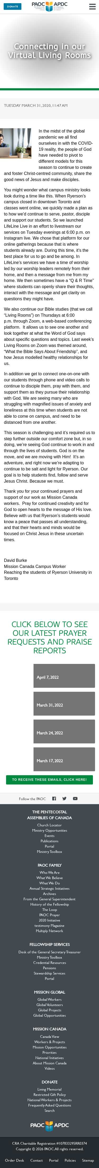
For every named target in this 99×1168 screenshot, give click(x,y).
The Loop (49, 909)
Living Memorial (49, 1089)
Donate (12, 6)
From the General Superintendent (49, 898)
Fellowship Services (50, 944)
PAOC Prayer (49, 914)
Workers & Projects (49, 1041)
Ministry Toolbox (49, 851)
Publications (49, 840)
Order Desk (14, 1160)
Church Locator (49, 824)
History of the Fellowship (49, 904)
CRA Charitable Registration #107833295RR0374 (49, 1143)
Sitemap (88, 1160)
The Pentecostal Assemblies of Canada (49, 7)
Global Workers (49, 999)
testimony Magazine (49, 925)
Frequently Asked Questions (49, 1105)
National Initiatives (49, 1057)
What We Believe (49, 877)
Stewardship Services (49, 973)
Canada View (49, 1036)
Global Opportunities (49, 1015)
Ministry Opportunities (49, 830)
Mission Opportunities (50, 1046)
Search (50, 1110)
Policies (70, 1160)
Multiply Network (49, 930)
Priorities (49, 1052)
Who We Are (50, 872)
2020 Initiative (49, 920)
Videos (50, 1068)
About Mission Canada (50, 1062)
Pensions (49, 967)
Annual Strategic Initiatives (49, 888)
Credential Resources (49, 962)
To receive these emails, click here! (49, 780)
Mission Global (49, 992)
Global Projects (49, 1009)
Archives (49, 893)
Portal (49, 846)
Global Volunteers (49, 1004)
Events (49, 835)
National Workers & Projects (49, 1099)
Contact (36, 1160)
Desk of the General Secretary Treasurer (49, 951)
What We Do (49, 882)
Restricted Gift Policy (50, 1094)
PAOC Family (50, 865)
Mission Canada (49, 1028)
